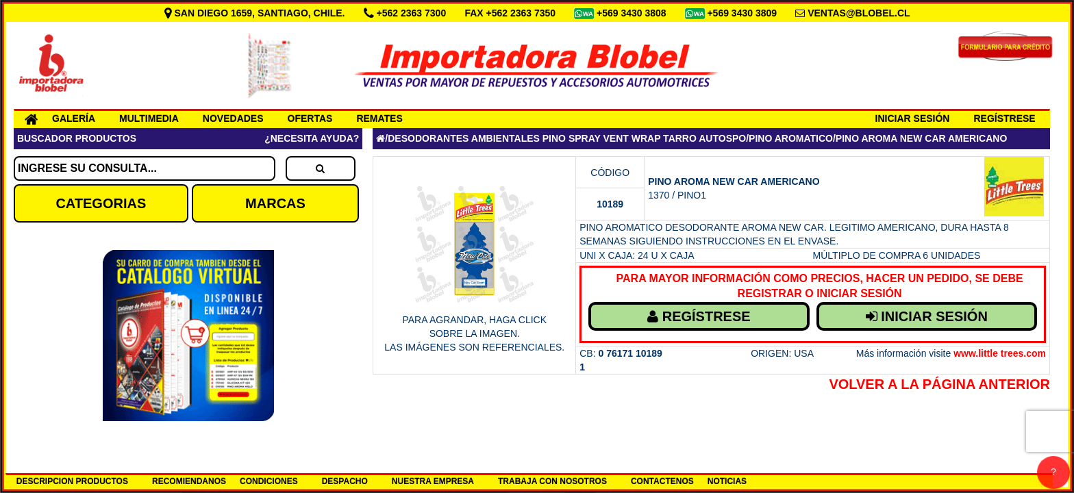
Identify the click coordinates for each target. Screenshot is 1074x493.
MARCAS (275, 203)
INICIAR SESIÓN (912, 118)
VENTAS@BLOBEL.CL (859, 13)
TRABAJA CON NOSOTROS (552, 481)
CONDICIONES (269, 481)
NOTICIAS (727, 481)
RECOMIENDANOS (189, 481)
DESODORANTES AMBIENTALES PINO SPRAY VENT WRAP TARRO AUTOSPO (567, 138)
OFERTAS (310, 118)
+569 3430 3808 (633, 13)
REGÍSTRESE (1004, 118)
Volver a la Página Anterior (939, 384)
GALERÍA (73, 118)
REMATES (379, 118)
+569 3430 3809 (743, 13)
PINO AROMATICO (791, 138)
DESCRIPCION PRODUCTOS (72, 481)
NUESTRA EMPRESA (433, 481)
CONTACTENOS (662, 481)
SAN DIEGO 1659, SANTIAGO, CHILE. (256, 13)
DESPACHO (345, 481)
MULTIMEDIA (149, 118)
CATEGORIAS (100, 203)
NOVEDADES (233, 118)
